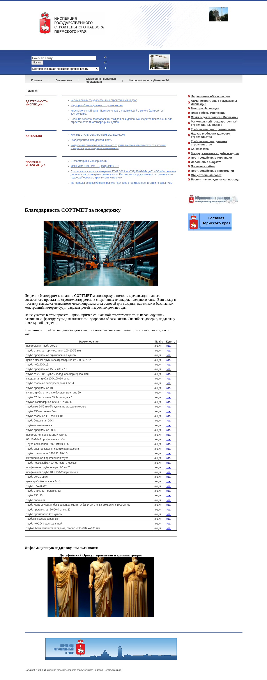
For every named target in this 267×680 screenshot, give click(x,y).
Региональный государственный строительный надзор (104, 100)
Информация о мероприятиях (89, 161)
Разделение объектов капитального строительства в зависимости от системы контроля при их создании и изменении (118, 147)
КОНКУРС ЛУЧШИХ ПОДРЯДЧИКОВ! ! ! (95, 166)
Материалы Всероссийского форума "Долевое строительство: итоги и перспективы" (122, 182)
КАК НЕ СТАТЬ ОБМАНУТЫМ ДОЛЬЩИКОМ (98, 134)
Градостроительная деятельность (91, 140)
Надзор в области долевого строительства (97, 105)
